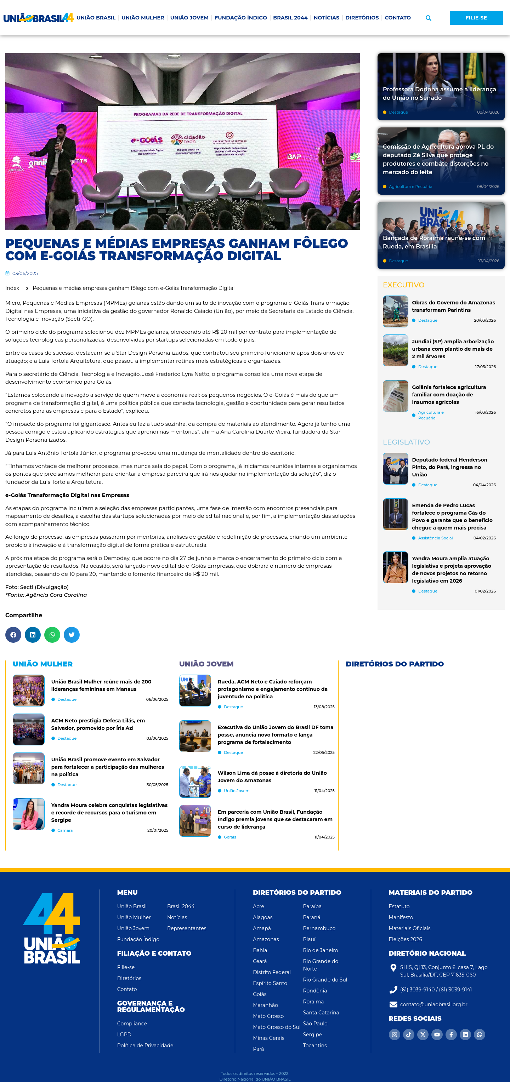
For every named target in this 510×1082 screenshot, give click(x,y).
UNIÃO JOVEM (189, 18)
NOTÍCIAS (327, 18)
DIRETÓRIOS (362, 18)
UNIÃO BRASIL (95, 18)
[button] (428, 18)
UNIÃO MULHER (142, 18)
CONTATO (398, 18)
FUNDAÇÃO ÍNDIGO (241, 18)
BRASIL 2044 (290, 18)
